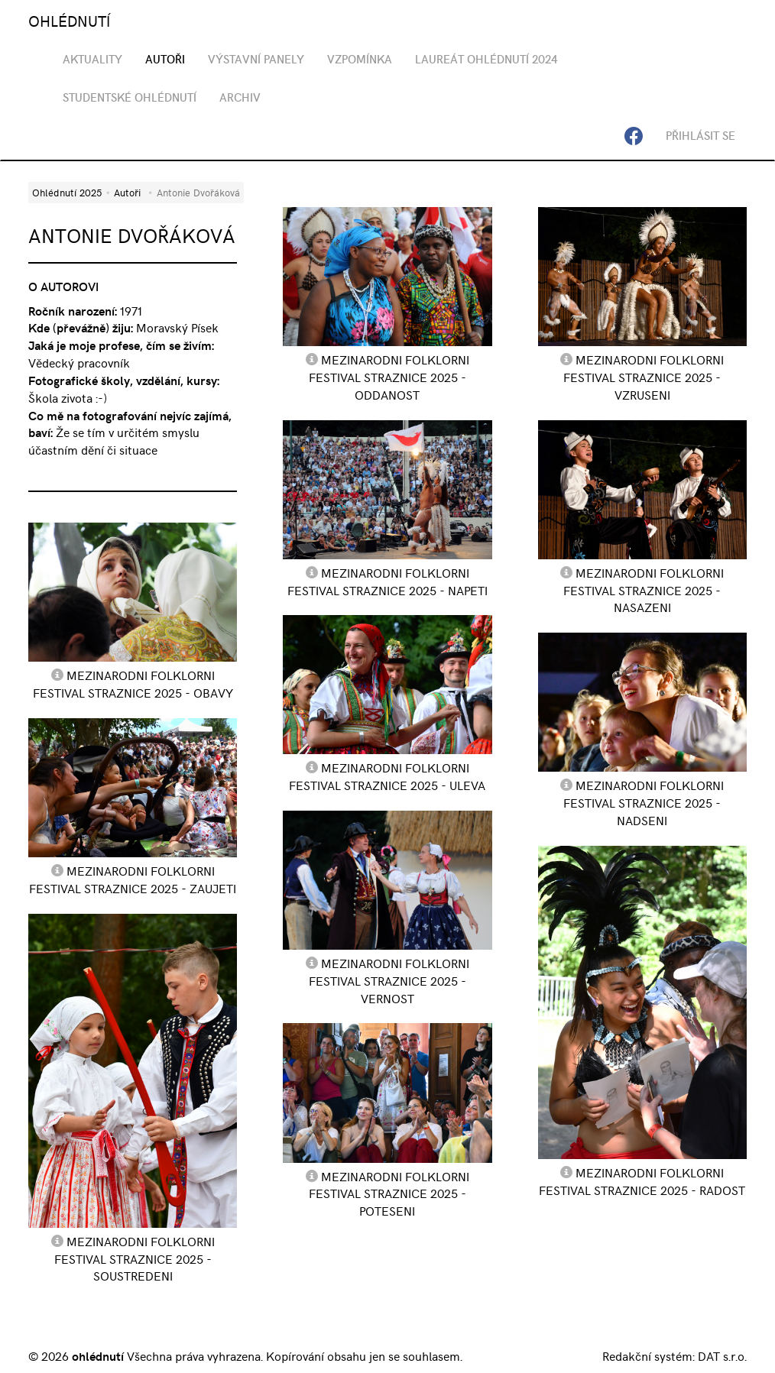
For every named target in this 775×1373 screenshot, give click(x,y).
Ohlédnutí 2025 (67, 192)
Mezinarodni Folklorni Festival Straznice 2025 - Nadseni (643, 802)
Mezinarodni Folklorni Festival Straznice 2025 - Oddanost (389, 377)
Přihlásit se (700, 135)
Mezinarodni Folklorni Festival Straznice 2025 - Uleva (387, 776)
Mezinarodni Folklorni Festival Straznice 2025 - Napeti (387, 581)
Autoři (127, 192)
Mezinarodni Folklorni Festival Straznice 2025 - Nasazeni (643, 590)
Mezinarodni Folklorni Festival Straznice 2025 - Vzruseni (643, 377)
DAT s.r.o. (722, 1355)
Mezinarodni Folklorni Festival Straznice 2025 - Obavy (133, 683)
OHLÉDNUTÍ (69, 20)
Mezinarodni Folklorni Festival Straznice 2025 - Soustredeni (134, 1258)
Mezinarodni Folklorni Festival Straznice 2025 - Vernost (389, 980)
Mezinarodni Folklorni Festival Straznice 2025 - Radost (642, 1181)
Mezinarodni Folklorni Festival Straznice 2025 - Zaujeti (132, 879)
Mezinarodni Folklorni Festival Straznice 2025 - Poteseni (389, 1193)
